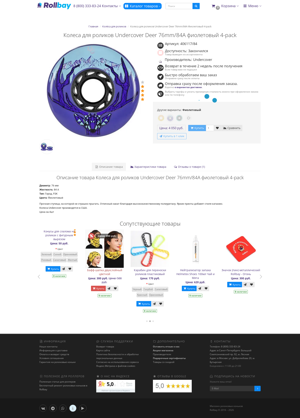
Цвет (65, 249)
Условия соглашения (51, 358)
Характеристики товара (148, 167)
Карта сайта (103, 350)
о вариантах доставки (188, 87)
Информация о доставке (53, 350)
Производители (162, 354)
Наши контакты (48, 346)
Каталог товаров (142, 6)
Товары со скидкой (163, 362)
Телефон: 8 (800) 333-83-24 (225, 346)
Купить (58, 269)
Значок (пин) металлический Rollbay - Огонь (245, 272)
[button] (225, 6)
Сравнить (231, 128)
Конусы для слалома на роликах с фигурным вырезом (64, 235)
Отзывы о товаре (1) (189, 167)
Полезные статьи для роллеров (57, 381)
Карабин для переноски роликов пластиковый (155, 272)
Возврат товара (105, 346)
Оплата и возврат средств (54, 354)
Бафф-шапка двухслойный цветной (109, 272)
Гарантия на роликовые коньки (57, 362)
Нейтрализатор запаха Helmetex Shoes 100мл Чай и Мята (200, 274)
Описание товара (109, 167)
